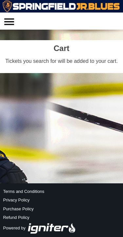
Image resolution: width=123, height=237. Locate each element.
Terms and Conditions (23, 191)
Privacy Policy (16, 200)
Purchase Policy (18, 208)
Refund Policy (16, 217)
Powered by (39, 227)
